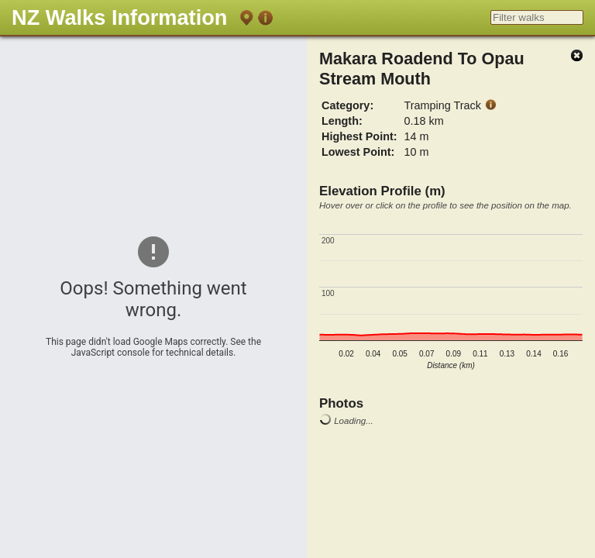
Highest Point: (359, 136)
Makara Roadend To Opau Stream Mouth (421, 68)
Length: (342, 121)
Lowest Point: (358, 152)
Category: (347, 105)
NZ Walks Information (119, 17)
